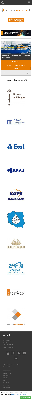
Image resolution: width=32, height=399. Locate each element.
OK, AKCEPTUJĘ (25, 397)
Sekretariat (7, 340)
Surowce (6, 375)
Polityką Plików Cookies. (18, 394)
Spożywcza (7, 373)
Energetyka (7, 371)
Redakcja (6, 342)
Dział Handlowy (8, 345)
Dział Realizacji (8, 347)
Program (15, 68)
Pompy (5, 380)
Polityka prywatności (11, 364)
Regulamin (6, 366)
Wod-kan (6, 385)
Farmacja (6, 382)
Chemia (5, 378)
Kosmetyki (6, 387)
